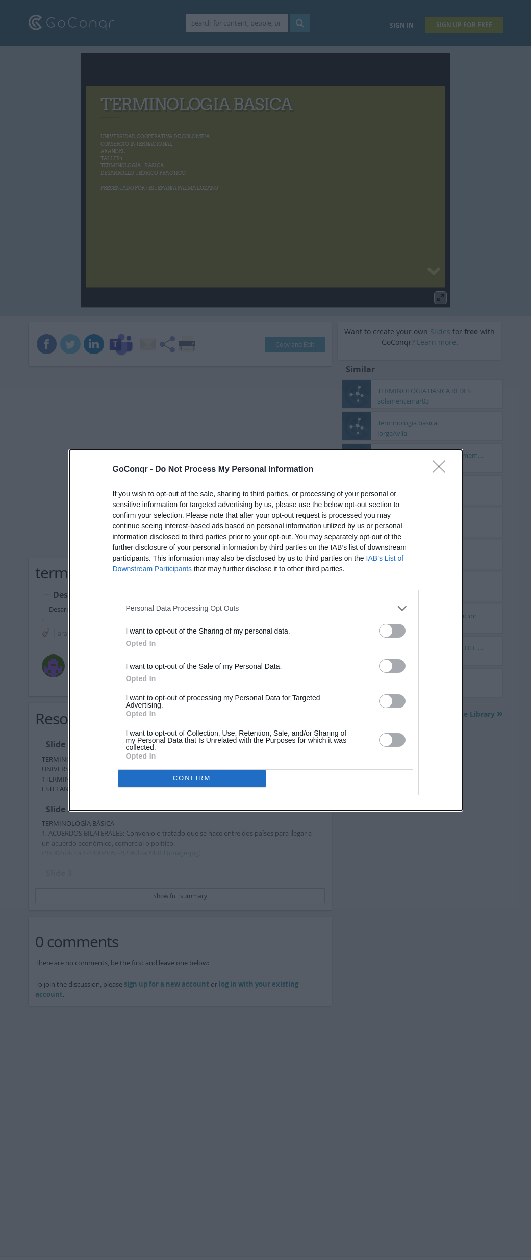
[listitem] (266, 608)
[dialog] (265, 630)
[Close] (442, 470)
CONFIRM (192, 778)
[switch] (392, 631)
